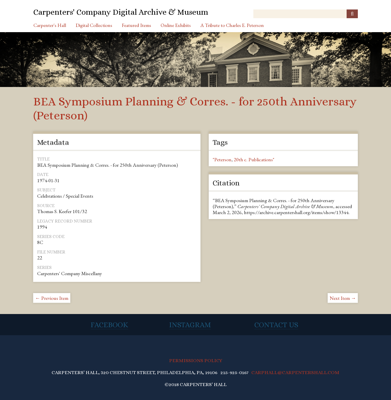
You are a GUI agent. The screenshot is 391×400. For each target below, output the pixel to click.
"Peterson (222, 159)
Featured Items (136, 25)
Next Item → (343, 298)
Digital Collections (94, 25)
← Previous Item (51, 298)
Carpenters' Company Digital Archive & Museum (120, 11)
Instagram (190, 324)
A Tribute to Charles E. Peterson (232, 25)
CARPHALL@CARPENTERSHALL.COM (295, 372)
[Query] (305, 13)
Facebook (109, 324)
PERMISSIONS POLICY (195, 360)
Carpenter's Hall (49, 25)
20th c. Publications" (254, 159)
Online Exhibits (176, 25)
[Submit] (352, 13)
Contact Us (276, 324)
